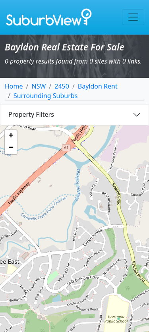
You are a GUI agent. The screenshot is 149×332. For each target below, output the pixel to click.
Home (14, 86)
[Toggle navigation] (133, 17)
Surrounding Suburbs (45, 95)
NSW (38, 86)
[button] (11, 136)
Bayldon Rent (98, 86)
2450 (61, 86)
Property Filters (31, 114)
